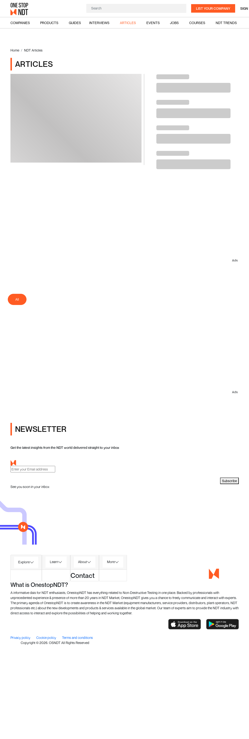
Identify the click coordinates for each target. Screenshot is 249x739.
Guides (75, 23)
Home (14, 50)
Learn (54, 562)
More (111, 562)
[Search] (136, 8)
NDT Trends (226, 23)
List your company (213, 8)
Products (49, 23)
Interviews (99, 23)
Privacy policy (20, 637)
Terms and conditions (77, 637)
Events (153, 23)
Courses (197, 23)
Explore (24, 562)
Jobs (174, 23)
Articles (128, 23)
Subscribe (229, 481)
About (82, 562)
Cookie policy (46, 637)
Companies (20, 23)
